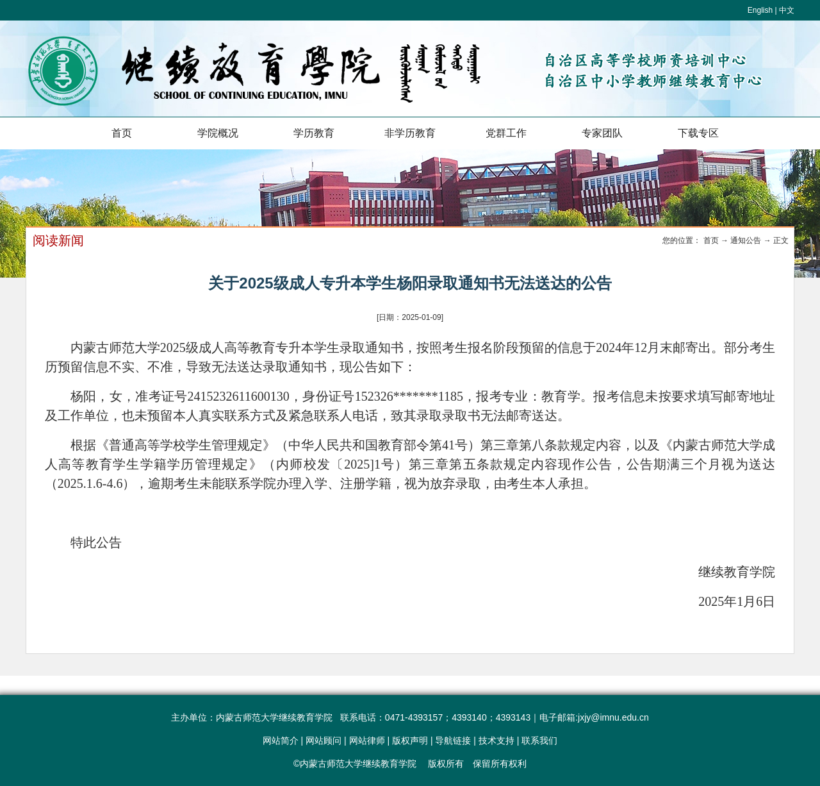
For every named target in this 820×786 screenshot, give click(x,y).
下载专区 (698, 133)
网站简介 (281, 740)
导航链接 (453, 740)
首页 (121, 133)
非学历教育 (410, 133)
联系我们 (539, 740)
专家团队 (602, 133)
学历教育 (313, 133)
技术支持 (496, 740)
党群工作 (506, 133)
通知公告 (745, 240)
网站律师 (367, 740)
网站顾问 (323, 740)
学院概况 (217, 133)
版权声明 (410, 740)
